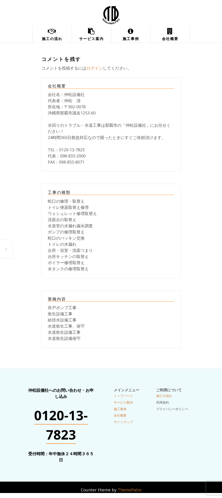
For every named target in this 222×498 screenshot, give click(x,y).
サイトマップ (123, 422)
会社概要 (170, 38)
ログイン (94, 68)
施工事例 (131, 38)
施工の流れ (52, 38)
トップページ (123, 396)
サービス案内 (91, 38)
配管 (6, 249)
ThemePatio (129, 490)
